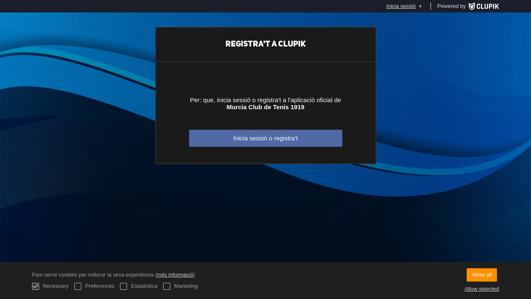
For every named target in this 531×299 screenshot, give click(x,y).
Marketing (180, 286)
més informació (175, 275)
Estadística (138, 286)
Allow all (482, 275)
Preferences (94, 286)
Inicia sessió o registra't (265, 138)
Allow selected (482, 289)
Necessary (50, 286)
